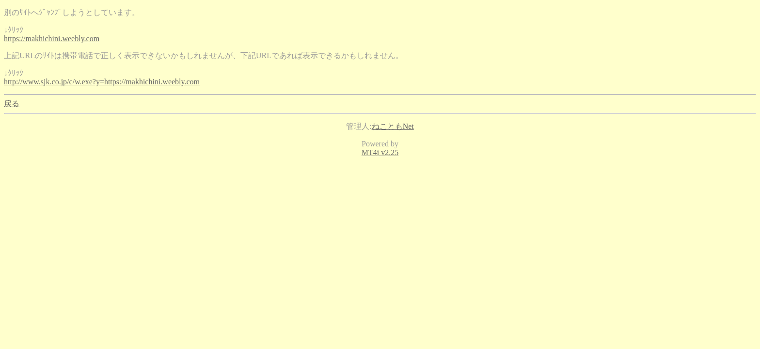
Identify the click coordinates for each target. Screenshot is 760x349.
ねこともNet (393, 126)
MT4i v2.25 (380, 152)
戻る (11, 103)
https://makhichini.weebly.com (51, 38)
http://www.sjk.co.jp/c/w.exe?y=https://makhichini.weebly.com (102, 82)
